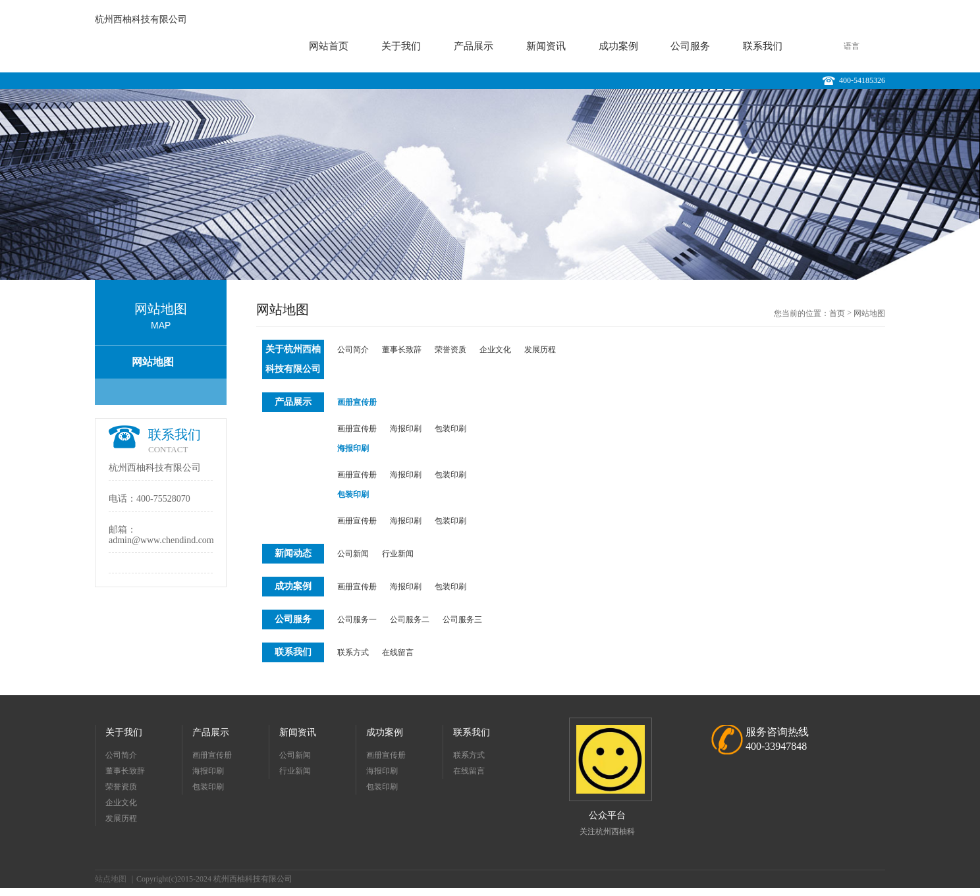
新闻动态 (293, 553)
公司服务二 (409, 619)
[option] (490, 184)
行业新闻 (398, 553)
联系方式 (353, 652)
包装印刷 (450, 428)
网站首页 (328, 46)
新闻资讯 (546, 46)
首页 (837, 313)
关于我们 (401, 46)
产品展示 (473, 46)
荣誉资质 (450, 349)
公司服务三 (462, 619)
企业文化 (495, 349)
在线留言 (398, 652)
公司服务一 (357, 619)
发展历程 (540, 349)
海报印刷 (406, 428)
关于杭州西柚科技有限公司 (293, 359)
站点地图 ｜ (115, 878)
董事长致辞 (402, 349)
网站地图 (153, 361)
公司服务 (690, 46)
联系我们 (762, 46)
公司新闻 (353, 553)
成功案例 (618, 46)
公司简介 (353, 349)
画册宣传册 (357, 402)
